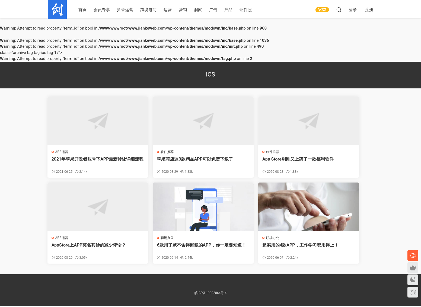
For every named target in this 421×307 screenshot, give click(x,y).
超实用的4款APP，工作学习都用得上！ (168, 248)
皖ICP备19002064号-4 (210, 294)
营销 (183, 9)
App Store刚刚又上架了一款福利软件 (250, 161)
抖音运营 (125, 9)
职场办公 (62, 238)
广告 (213, 9)
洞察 (198, 9)
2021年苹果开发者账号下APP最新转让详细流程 (85, 161)
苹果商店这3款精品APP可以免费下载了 (168, 161)
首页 (82, 9)
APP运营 (62, 152)
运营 (168, 9)
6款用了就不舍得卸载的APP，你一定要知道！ (85, 248)
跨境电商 (148, 9)
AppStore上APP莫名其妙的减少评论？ (333, 161)
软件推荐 (144, 152)
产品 (228, 9)
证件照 (246, 9)
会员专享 (102, 9)
